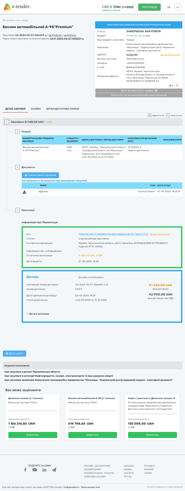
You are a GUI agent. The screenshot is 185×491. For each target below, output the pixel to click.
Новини (127, 469)
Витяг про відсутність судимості (139, 90)
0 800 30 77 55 (110, 7)
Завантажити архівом (40, 175)
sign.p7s (43, 191)
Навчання (129, 466)
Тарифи (148, 473)
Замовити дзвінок (111, 10)
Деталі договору (37, 313)
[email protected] (135, 67)
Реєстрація (149, 7)
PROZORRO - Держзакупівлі (97, 466)
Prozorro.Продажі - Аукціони (99, 473)
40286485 (132, 54)
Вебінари (148, 469)
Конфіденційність (71, 487)
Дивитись (32, 434)
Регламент (149, 466)
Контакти (128, 473)
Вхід (130, 7)
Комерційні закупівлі (95, 476)
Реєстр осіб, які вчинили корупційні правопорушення (139, 95)
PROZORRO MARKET (92, 469)
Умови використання (90, 487)
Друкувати (14, 353)
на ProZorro (55, 35)
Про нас (128, 476)
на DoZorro (70, 35)
